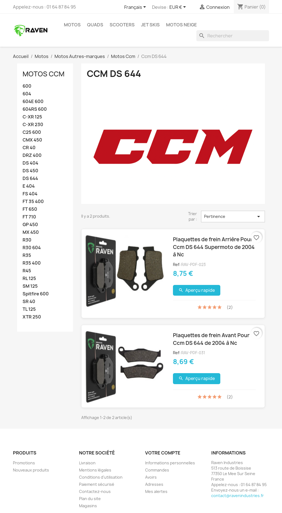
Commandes (157, 470)
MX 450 (31, 232)
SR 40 (29, 301)
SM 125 (30, 286)
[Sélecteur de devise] (178, 7)
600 (27, 86)
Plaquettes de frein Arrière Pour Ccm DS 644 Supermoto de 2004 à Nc (214, 247)
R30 (27, 240)
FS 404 (30, 194)
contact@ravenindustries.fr (237, 495)
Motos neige (181, 25)
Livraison (87, 462)
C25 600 (32, 132)
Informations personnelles (170, 462)
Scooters (122, 25)
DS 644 (30, 178)
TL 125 (29, 309)
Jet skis (150, 25)
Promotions (24, 462)
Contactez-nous (95, 491)
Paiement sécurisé (96, 484)
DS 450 (30, 171)
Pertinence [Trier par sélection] (233, 216)
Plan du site (90, 498)
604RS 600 (35, 109)
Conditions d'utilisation (101, 477)
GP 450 (30, 225)
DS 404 (30, 163)
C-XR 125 (32, 117)
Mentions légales (95, 470)
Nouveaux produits (31, 470)
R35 (27, 255)
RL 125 (29, 278)
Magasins (88, 505)
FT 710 (29, 217)
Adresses (154, 484)
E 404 (29, 186)
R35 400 (32, 263)
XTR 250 (32, 317)
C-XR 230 (33, 124)
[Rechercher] (232, 35)
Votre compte (162, 453)
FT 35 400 (33, 201)
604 (27, 94)
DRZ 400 (32, 155)
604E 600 (33, 101)
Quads (95, 25)
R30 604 (32, 248)
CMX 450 (32, 140)
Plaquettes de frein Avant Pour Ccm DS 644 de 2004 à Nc (211, 339)
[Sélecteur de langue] (136, 7)
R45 (27, 271)
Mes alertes (156, 491)
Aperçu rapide (196, 290)
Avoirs (151, 477)
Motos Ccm (43, 74)
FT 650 (30, 209)
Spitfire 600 (36, 294)
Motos (72, 25)
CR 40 (29, 148)
